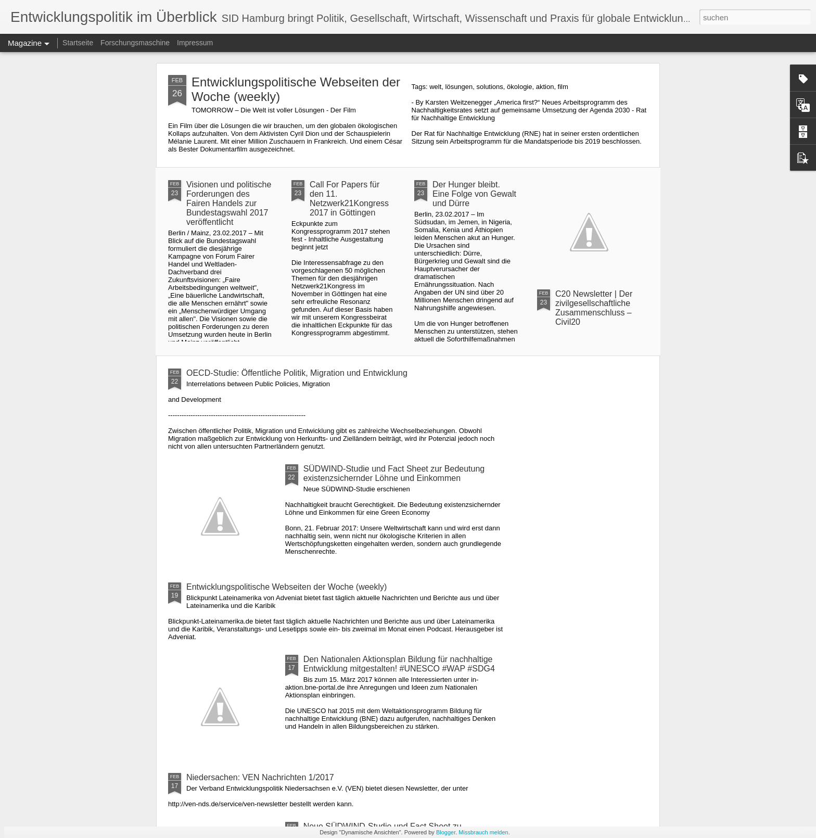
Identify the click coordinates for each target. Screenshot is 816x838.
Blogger (445, 832)
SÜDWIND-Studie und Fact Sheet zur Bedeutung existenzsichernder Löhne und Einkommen (394, 473)
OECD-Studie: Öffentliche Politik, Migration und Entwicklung (296, 373)
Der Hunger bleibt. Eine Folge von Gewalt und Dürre (474, 194)
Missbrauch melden (483, 832)
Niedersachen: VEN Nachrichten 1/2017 (260, 777)
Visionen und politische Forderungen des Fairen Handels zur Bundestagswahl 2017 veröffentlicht (228, 203)
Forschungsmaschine (135, 43)
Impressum (195, 43)
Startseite (77, 43)
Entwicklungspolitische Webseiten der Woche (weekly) (286, 586)
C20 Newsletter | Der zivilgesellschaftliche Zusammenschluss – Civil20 (593, 307)
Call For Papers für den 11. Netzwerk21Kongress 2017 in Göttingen (349, 198)
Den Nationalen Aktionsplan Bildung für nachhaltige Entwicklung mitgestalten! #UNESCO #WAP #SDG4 (399, 664)
